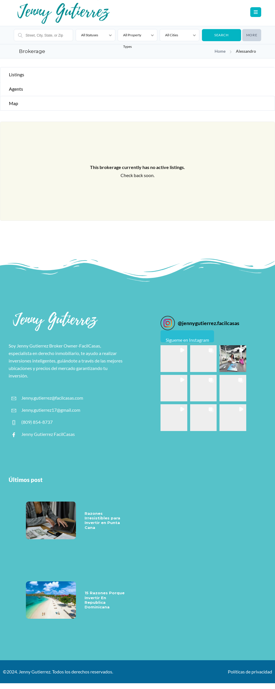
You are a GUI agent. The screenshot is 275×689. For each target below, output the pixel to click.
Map (13, 103)
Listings (16, 74)
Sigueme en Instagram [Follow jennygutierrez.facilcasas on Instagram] (187, 339)
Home (220, 51)
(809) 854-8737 (32, 422)
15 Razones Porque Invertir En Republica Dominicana (105, 600)
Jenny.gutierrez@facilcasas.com (47, 398)
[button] (174, 358)
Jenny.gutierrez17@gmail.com (46, 410)
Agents (16, 89)
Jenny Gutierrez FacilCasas (43, 434)
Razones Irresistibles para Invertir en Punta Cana (102, 520)
